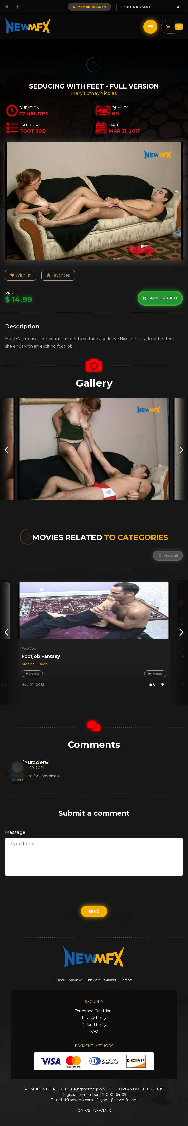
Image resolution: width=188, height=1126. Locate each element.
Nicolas (108, 93)
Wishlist (20, 275)
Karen (42, 664)
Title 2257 (93, 980)
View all (168, 556)
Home (60, 980)
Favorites (58, 275)
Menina (29, 664)
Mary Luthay (85, 93)
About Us (75, 980)
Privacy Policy (94, 1017)
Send (94, 911)
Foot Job (29, 648)
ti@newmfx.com (78, 1100)
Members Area (89, 7)
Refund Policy (94, 1024)
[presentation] (6, 449)
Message (15, 832)
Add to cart (160, 297)
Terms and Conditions (94, 1011)
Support (110, 980)
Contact (126, 980)
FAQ (94, 1031)
